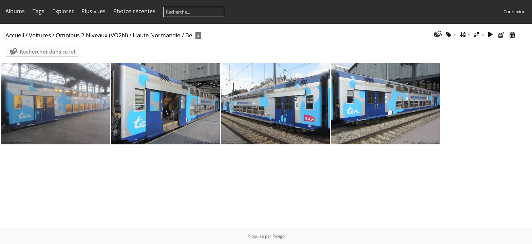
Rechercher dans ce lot (48, 51)
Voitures (40, 35)
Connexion (515, 11)
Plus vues (93, 11)
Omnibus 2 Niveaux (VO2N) (92, 35)
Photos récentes (134, 11)
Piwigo (278, 236)
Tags (38, 11)
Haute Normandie (156, 35)
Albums (15, 11)
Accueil (14, 35)
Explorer (63, 11)
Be (188, 35)
